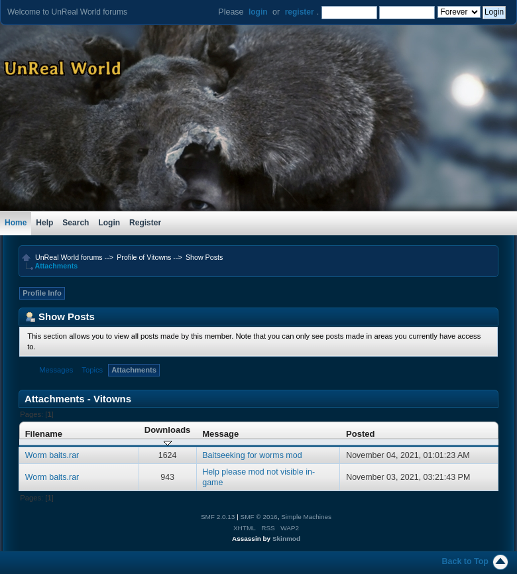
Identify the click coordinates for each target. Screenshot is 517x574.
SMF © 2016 (259, 516)
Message (220, 434)
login (258, 12)
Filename (44, 434)
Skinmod (286, 538)
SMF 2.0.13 (218, 516)
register (299, 12)
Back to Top (465, 561)
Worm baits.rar (52, 455)
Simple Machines (306, 516)
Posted (360, 434)
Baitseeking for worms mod (252, 455)
